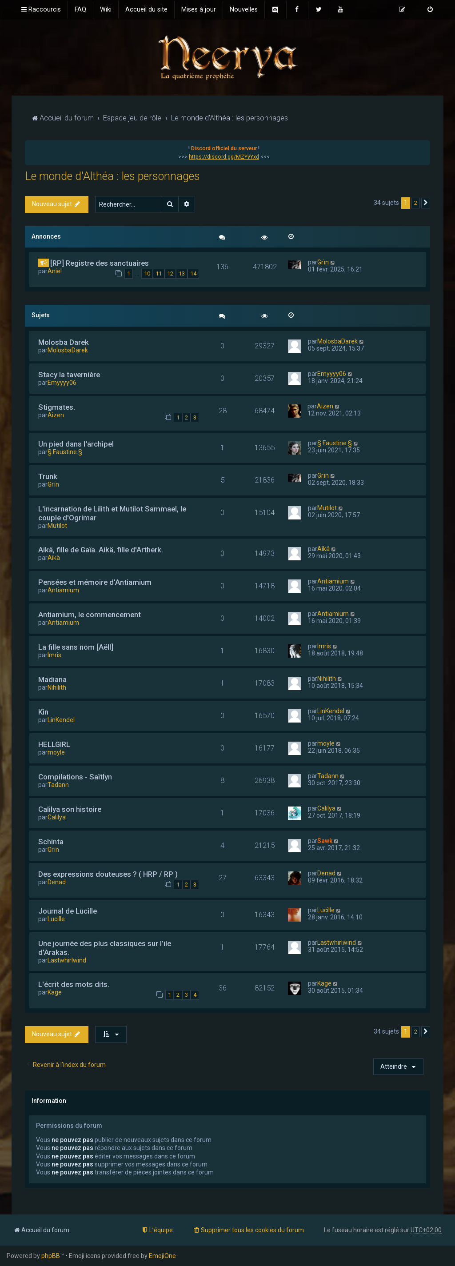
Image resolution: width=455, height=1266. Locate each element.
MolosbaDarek (68, 350)
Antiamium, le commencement (89, 614)
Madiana (52, 679)
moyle (56, 752)
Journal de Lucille (67, 911)
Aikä (54, 557)
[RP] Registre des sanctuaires (99, 263)
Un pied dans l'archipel (76, 443)
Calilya (57, 817)
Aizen (56, 415)
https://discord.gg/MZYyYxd (224, 157)
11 (159, 273)
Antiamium (63, 590)
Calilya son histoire (69, 809)
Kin (43, 711)
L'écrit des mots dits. (73, 984)
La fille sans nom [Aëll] (75, 647)
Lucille (56, 919)
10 (147, 273)
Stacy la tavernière (69, 374)
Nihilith (57, 687)
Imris (54, 655)
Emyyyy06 (62, 382)
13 (182, 273)
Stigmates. (56, 407)
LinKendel (61, 719)
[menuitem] (80, 10)
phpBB (50, 1255)
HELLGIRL (54, 744)
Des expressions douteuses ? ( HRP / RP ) (108, 874)
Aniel (55, 271)
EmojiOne (162, 1255)
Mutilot (57, 525)
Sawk (324, 840)
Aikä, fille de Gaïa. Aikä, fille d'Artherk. (100, 549)
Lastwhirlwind (67, 960)
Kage (55, 992)
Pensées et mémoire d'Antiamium (95, 582)
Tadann (58, 784)
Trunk (47, 476)
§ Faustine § (65, 451)
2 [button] (415, 203)
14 (193, 273)
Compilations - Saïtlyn (75, 776)
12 (170, 273)
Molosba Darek (63, 342)
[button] (425, 203)
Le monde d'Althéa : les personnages (112, 176)
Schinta (51, 841)
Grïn (323, 262)
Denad (57, 882)
